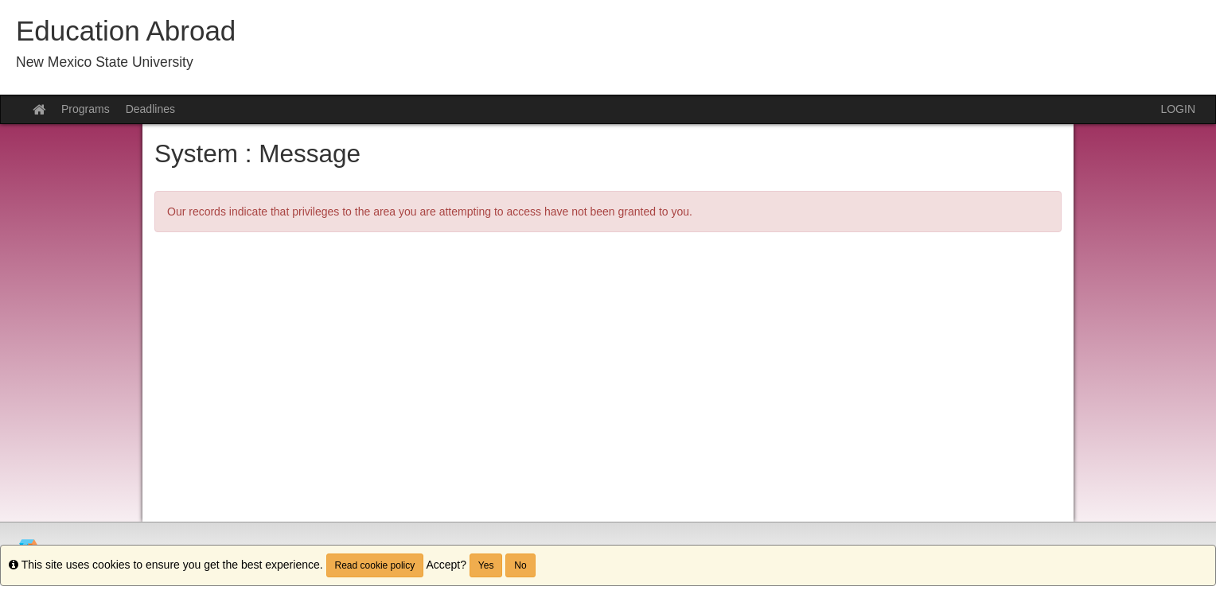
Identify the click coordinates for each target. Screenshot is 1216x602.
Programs (85, 109)
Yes (486, 565)
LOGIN (1177, 109)
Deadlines (150, 109)
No (520, 565)
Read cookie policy (375, 565)
